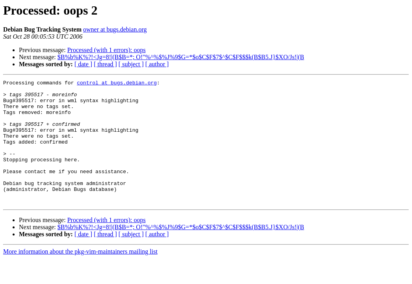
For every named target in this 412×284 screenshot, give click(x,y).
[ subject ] (131, 64)
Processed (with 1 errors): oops (106, 50)
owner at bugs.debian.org (115, 29)
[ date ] (83, 64)
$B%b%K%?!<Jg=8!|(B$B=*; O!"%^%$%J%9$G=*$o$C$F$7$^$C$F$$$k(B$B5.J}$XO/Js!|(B (181, 57)
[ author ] (157, 64)
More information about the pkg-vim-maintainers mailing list (80, 276)
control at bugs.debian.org (117, 83)
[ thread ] (105, 64)
